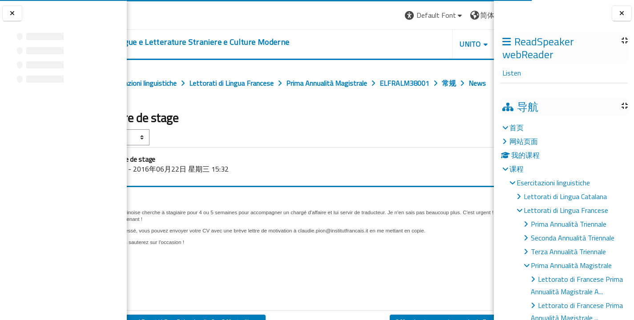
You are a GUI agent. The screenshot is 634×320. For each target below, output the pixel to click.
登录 (479, 15)
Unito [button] (389, 44)
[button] (353, 15)
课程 (516, 169)
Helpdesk (440, 44)
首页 (516, 127)
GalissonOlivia (178, 188)
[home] (245, 42)
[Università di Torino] (154, 14)
